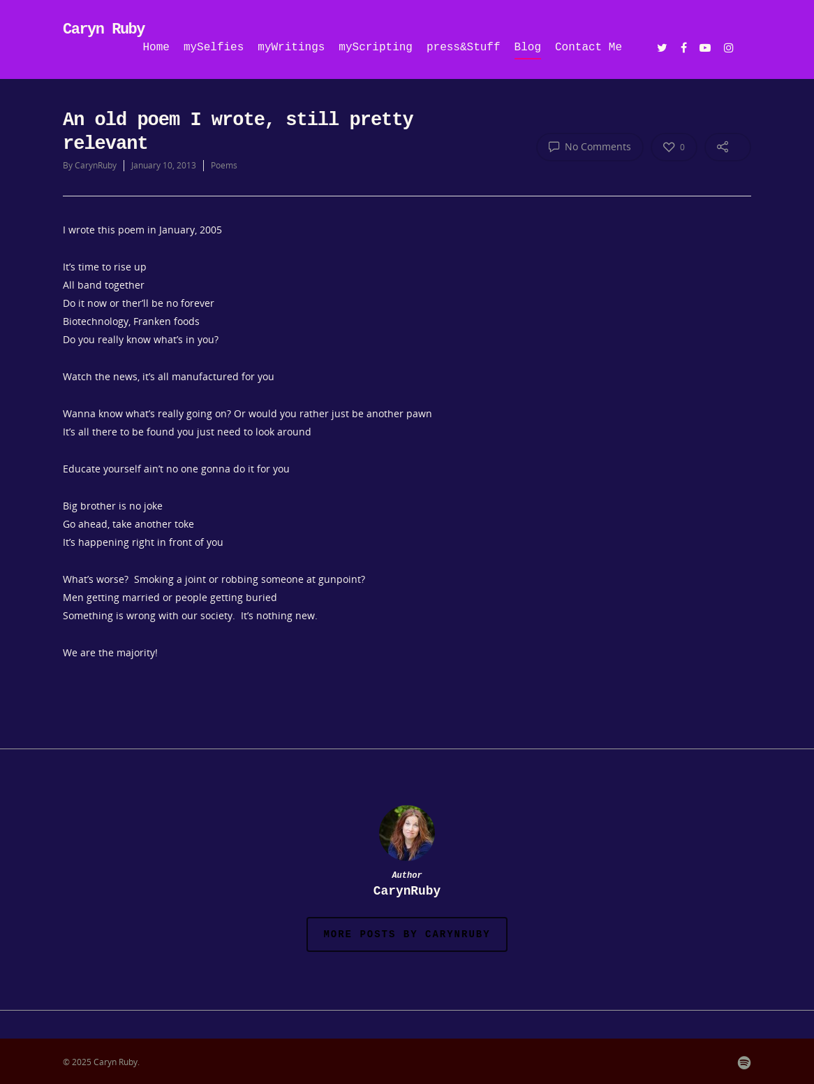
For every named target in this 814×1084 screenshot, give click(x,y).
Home (156, 47)
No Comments (590, 146)
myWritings (291, 47)
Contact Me (588, 47)
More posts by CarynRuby (406, 934)
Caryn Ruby (104, 30)
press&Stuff (464, 47)
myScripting (376, 47)
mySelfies (214, 47)
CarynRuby (96, 165)
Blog (528, 47)
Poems (224, 165)
